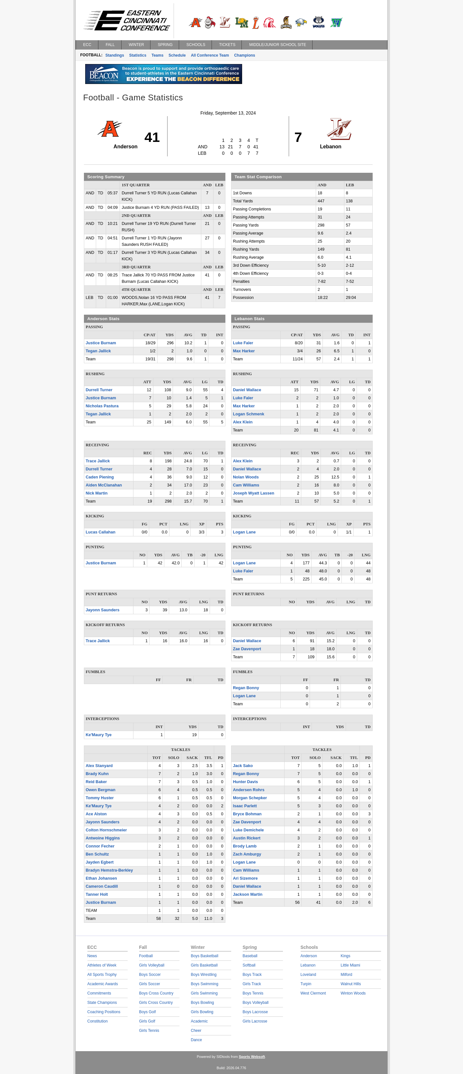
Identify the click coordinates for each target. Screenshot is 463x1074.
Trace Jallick (98, 461)
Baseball (250, 956)
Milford (346, 974)
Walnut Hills (351, 984)
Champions (244, 55)
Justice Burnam (101, 343)
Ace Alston (96, 814)
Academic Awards (102, 984)
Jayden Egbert (100, 862)
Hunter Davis (245, 782)
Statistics (137, 55)
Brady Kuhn (97, 774)
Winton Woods (353, 993)
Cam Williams (246, 485)
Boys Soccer (150, 974)
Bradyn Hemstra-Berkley (109, 870)
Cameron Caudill (102, 886)
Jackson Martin (248, 894)
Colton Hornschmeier (106, 830)
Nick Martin (97, 493)
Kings (345, 956)
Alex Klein (243, 422)
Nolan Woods (246, 477)
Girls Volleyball (152, 965)
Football (146, 956)
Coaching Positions (104, 1012)
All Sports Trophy (102, 974)
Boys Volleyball (256, 1002)
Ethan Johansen (101, 878)
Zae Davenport (247, 649)
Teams (157, 55)
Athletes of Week (102, 965)
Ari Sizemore (245, 878)
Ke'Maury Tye (99, 735)
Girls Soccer (149, 984)
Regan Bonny (246, 688)
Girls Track (252, 984)
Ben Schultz (97, 854)
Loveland (308, 974)
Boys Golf (147, 1012)
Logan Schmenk (248, 414)
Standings (114, 55)
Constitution (97, 1021)
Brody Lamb (245, 846)
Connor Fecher (100, 846)
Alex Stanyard (99, 766)
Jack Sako (243, 766)
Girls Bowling (202, 1012)
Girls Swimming (204, 993)
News (92, 956)
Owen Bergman (100, 790)
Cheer (196, 1030)
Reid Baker (96, 782)
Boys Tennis (253, 993)
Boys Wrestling (204, 974)
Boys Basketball (204, 956)
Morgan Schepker (250, 798)
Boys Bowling (202, 1002)
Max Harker (244, 351)
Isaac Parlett (245, 806)
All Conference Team (210, 55)
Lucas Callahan (100, 532)
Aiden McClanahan (104, 485)
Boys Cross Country (156, 993)
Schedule (177, 55)
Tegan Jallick (98, 351)
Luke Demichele (248, 830)
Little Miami (350, 965)
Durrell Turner (99, 390)
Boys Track (252, 974)
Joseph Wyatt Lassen (254, 493)
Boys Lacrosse (255, 1012)
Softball (249, 965)
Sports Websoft (252, 1057)
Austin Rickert (246, 838)
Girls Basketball (204, 965)
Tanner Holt (97, 894)
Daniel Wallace (247, 390)
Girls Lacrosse (255, 1021)
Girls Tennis (149, 1030)
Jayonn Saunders (103, 610)
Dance (196, 1040)
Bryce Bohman (247, 814)
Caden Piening (100, 477)
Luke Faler (243, 343)
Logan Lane (244, 532)
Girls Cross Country (156, 1002)
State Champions (102, 1002)
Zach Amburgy (247, 854)
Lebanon (308, 965)
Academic (199, 1021)
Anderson (309, 956)
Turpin (306, 984)
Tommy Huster (100, 798)
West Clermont (313, 993)
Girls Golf (147, 1021)
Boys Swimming (204, 984)
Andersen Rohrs (249, 790)
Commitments (99, 993)
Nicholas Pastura (102, 406)
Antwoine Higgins (103, 838)
